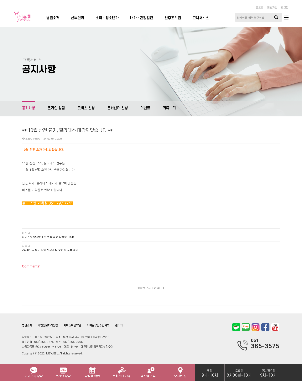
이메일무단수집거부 (98, 325)
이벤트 (145, 108)
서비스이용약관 (72, 325)
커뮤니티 (169, 108)
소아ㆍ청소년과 (107, 18)
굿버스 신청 (86, 108)
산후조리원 (172, 18)
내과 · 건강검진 (141, 18)
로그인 (285, 7)
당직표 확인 (92, 371)
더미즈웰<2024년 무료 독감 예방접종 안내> (48, 236)
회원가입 (272, 7)
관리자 (119, 325)
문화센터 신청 (117, 108)
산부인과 (77, 18)
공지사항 (28, 105)
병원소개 (52, 18)
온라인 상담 (56, 108)
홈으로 (259, 7)
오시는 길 (180, 371)
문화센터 (122, 371)
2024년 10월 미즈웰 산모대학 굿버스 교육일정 (50, 249)
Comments (30, 266)
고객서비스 (200, 18)
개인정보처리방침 (48, 325)
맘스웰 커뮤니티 (150, 371)
